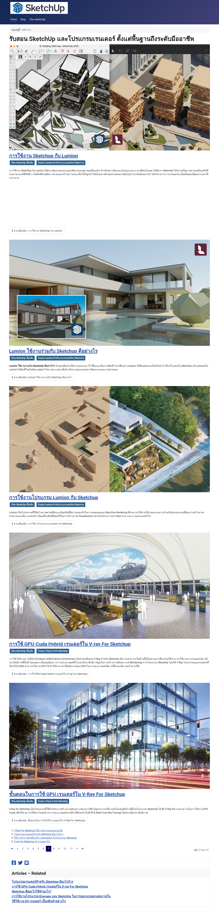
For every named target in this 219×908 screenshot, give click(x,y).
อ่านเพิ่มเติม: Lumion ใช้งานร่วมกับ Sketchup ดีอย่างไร (42, 377)
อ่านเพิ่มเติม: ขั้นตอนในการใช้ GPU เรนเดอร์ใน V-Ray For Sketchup (48, 820)
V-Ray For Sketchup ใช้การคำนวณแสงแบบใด (38, 830)
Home (13, 19)
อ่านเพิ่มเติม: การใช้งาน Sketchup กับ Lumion (37, 230)
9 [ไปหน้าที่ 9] (59, 848)
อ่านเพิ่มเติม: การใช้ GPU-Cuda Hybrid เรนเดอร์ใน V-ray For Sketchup (49, 673)
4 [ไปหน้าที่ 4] (33, 848)
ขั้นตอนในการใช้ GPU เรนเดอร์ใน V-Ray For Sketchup (67, 794)
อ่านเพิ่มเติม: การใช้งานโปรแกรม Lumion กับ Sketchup (42, 523)
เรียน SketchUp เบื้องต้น (22, 162)
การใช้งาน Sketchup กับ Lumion (43, 156)
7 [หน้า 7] (48, 848)
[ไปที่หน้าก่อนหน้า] (17, 849)
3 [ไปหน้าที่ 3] (28, 848)
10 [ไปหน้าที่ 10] (64, 848)
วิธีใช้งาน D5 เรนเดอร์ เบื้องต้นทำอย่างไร (39, 901)
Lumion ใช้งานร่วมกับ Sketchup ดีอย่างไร (53, 351)
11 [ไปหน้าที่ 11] (71, 848)
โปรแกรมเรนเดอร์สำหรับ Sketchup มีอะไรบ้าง (38, 834)
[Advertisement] (109, 203)
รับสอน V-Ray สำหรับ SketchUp (53, 651)
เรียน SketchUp (37, 19)
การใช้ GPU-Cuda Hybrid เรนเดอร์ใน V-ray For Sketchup (70, 644)
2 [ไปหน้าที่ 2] (22, 848)
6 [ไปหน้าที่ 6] (43, 848)
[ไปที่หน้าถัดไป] (77, 849)
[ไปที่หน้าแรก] (12, 849)
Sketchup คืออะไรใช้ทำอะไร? (31, 891)
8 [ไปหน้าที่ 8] (53, 848)
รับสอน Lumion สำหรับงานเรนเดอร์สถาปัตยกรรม (61, 162)
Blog (23, 19)
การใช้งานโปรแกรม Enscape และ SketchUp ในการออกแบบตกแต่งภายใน (61, 896)
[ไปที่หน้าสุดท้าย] (83, 849)
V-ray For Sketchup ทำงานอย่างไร (32, 841)
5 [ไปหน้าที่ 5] (38, 848)
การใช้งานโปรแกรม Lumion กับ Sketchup (53, 497)
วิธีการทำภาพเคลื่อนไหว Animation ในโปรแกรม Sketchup (45, 837)
